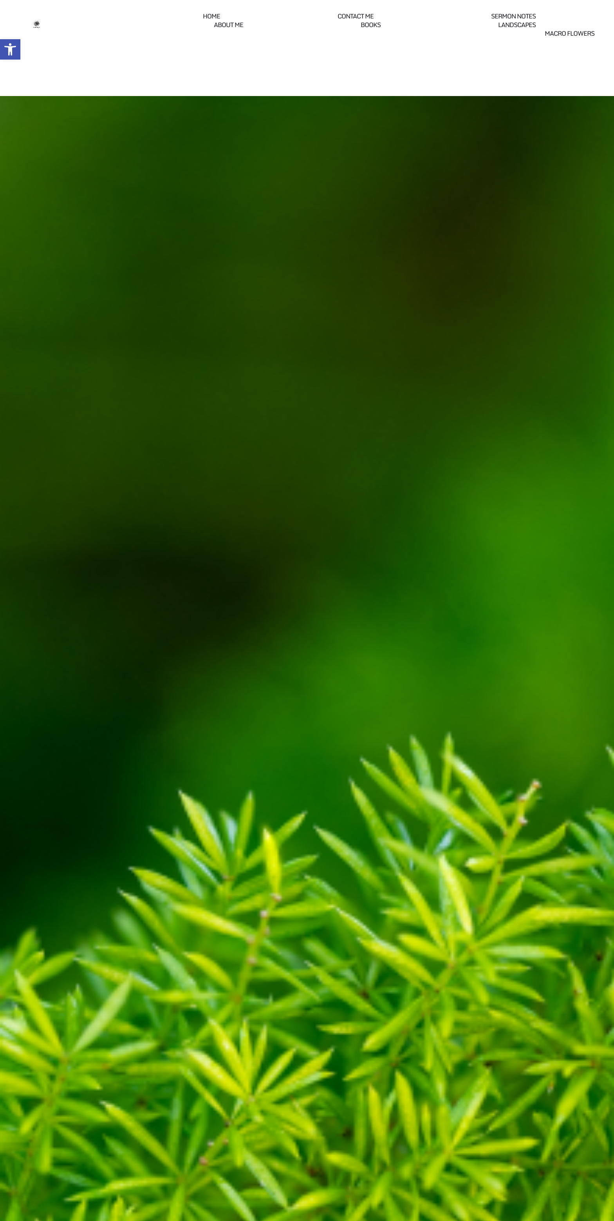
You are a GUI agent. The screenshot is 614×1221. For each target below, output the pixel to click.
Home (211, 16)
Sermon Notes (513, 16)
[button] (10, 49)
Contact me (356, 16)
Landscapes (517, 24)
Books (371, 24)
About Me (228, 24)
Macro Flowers (569, 33)
